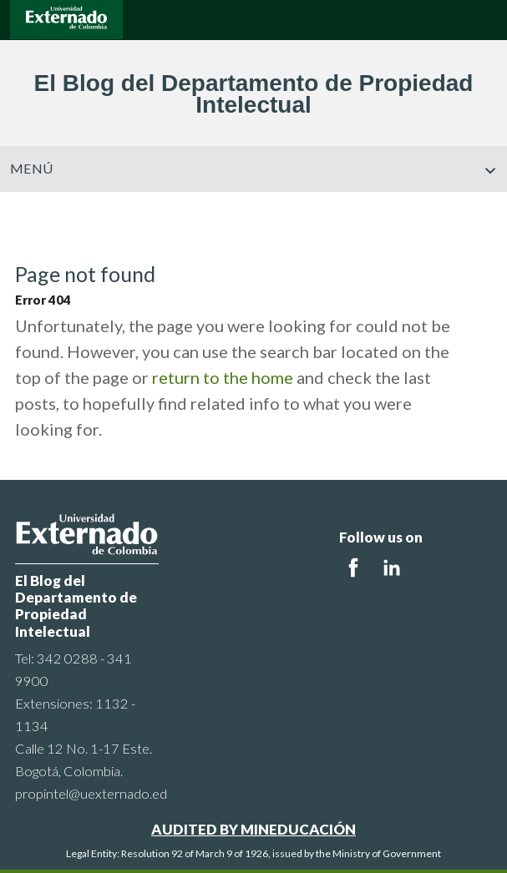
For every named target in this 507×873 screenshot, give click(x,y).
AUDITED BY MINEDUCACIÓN (253, 829)
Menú (253, 168)
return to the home (222, 377)
